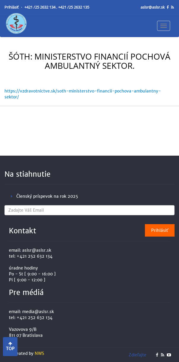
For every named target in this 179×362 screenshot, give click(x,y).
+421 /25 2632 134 (40, 7)
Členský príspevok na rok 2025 (47, 196)
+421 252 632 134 (34, 256)
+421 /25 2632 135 (73, 7)
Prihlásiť (12, 7)
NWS (39, 353)
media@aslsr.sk (38, 311)
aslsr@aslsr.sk (153, 7)
